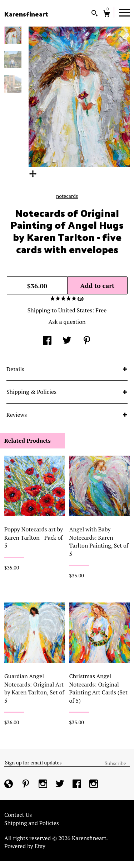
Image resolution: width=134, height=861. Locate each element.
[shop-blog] (9, 784)
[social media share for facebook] (47, 341)
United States (75, 310)
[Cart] (106, 14)
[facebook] (78, 784)
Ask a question (66, 322)
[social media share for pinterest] (87, 341)
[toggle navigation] (124, 12)
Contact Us (18, 815)
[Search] (94, 14)
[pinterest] (26, 784)
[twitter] (60, 784)
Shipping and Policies (31, 823)
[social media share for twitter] (67, 341)
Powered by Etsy (24, 846)
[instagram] (44, 784)
